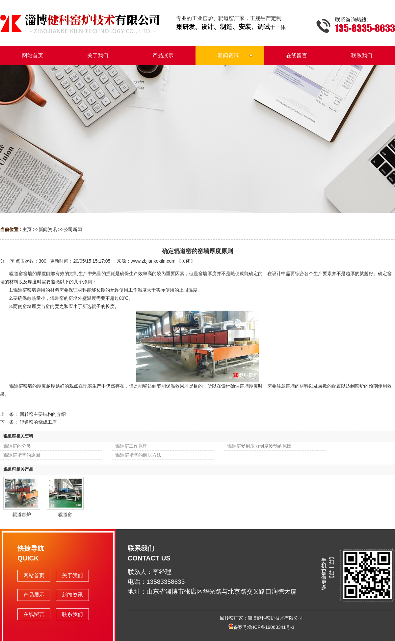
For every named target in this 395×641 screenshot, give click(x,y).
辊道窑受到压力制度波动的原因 (259, 446)
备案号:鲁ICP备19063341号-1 (261, 627)
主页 (27, 229)
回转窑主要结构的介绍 (43, 414)
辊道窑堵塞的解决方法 (138, 455)
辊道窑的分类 (17, 446)
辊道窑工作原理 (131, 446)
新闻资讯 (48, 229)
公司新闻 (73, 229)
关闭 (186, 261)
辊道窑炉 (22, 514)
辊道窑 (65, 514)
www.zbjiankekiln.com (153, 261)
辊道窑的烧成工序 (38, 422)
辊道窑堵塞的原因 (21, 455)
